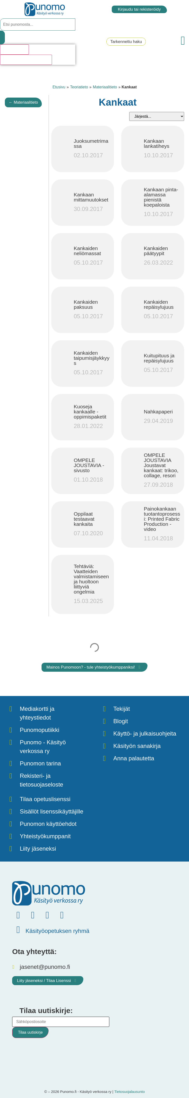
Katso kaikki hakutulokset (26, 60)
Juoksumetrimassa (91, 143)
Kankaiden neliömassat (87, 250)
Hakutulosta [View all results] (14, 49)
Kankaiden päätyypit (156, 250)
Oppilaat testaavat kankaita (84, 519)
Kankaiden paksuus (86, 304)
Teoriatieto (79, 87)
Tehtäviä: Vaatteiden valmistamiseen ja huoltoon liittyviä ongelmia (91, 579)
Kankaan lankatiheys (156, 143)
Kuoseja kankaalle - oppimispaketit (90, 411)
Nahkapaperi (158, 411)
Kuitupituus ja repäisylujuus (159, 358)
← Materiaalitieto (23, 102)
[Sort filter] (156, 116)
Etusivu (58, 87)
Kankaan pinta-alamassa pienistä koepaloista (161, 197)
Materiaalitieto (105, 87)
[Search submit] (2, 37)
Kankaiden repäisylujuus (159, 304)
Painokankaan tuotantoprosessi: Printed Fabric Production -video (162, 519)
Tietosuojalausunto (129, 1092)
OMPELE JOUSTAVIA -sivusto (89, 465)
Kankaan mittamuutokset (91, 197)
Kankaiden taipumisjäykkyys (91, 358)
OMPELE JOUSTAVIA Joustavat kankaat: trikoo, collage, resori (161, 465)
